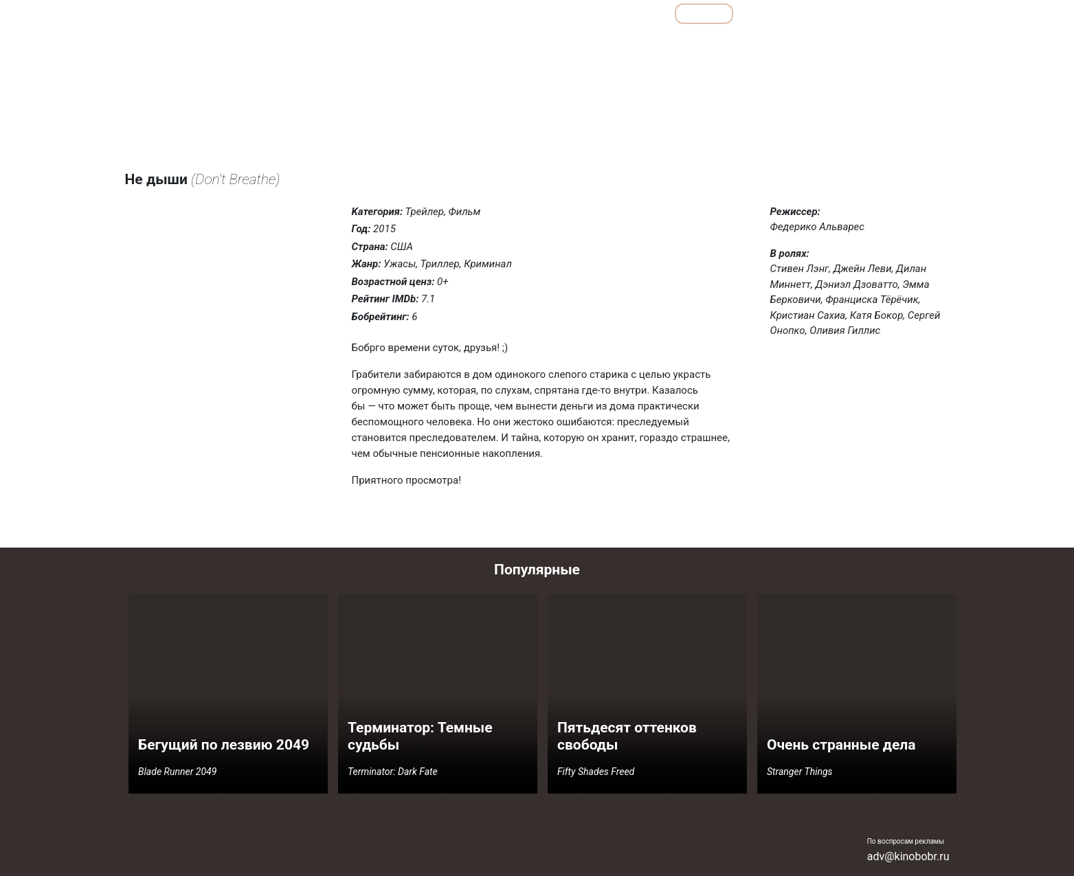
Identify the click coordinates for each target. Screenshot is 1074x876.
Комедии (681, 43)
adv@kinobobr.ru (908, 856)
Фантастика (916, 43)
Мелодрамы (741, 43)
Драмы (629, 43)
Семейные (805, 43)
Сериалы (873, 13)
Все (642, 13)
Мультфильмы (789, 13)
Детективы (572, 43)
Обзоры (505, 13)
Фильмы (703, 13)
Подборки (577, 13)
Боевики (515, 43)
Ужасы (860, 43)
